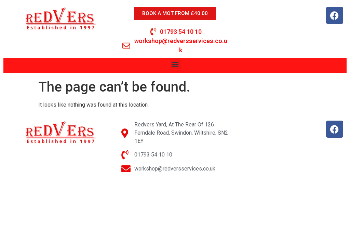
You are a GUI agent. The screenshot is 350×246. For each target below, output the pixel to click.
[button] (175, 63)
